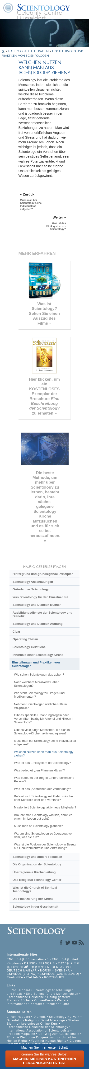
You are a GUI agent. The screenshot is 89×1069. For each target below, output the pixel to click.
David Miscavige (53, 1020)
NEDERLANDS (58, 967)
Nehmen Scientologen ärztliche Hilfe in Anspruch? (40, 706)
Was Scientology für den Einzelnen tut (40, 597)
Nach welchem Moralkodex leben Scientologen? (36, 683)
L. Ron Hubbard (18, 990)
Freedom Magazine (21, 1034)
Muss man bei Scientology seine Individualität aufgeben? (45, 742)
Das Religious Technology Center (37, 880)
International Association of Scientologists (38, 1030)
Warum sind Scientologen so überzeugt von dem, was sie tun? (43, 835)
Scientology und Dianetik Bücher (37, 605)
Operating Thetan (25, 639)
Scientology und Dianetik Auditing (37, 624)
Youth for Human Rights (49, 1040)
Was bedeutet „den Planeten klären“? (39, 770)
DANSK (29, 963)
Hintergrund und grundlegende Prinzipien (43, 574)
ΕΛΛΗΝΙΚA (15, 977)
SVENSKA (62, 970)
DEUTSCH (14, 970)
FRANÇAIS (46, 963)
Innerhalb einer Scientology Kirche (38, 655)
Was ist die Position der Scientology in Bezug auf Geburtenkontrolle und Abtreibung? (44, 846)
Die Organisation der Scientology (37, 864)
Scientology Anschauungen (33, 582)
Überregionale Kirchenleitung (34, 872)
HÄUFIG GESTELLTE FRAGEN (29, 51)
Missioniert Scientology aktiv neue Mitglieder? (45, 807)
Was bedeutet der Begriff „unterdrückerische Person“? (44, 779)
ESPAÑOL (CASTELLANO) (59, 974)
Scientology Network (64, 1016)
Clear (16, 631)
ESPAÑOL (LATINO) (22, 974)
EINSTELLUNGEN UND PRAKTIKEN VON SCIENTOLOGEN (42, 53)
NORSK (46, 970)
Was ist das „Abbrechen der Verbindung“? (42, 789)
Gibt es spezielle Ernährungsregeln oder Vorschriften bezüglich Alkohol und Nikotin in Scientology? (44, 718)
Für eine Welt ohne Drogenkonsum (32, 1037)
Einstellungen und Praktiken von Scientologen (36, 664)
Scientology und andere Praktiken (37, 857)
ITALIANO (33, 977)
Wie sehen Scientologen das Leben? (39, 674)
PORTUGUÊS (54, 977)
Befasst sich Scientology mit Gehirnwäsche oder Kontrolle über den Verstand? (43, 798)
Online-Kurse (44, 1000)
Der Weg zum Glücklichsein (58, 1034)
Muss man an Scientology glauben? (38, 826)
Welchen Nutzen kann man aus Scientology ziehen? (43, 753)
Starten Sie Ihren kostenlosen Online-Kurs (43, 1022)
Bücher (26, 1000)
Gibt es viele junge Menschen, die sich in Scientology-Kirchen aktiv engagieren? (42, 731)
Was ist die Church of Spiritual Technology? (35, 889)
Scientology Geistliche (29, 647)
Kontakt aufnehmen (45, 1004)
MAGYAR (30, 970)
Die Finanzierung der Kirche (33, 899)
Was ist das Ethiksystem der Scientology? (42, 763)
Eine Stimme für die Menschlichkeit (52, 993)
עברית (64, 963)
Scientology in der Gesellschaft (35, 906)
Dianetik (39, 1016)
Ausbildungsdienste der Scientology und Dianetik (42, 614)
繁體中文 (38, 967)
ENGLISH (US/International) (28, 959)
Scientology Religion (22, 1020)
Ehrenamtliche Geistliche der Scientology (37, 1027)
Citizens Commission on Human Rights (44, 1042)
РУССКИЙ (20, 967)
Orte (66, 1004)
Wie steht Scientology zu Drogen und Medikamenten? (39, 694)
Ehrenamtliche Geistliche (25, 997)
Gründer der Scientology (31, 589)
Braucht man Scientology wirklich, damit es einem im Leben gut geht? (43, 816)
